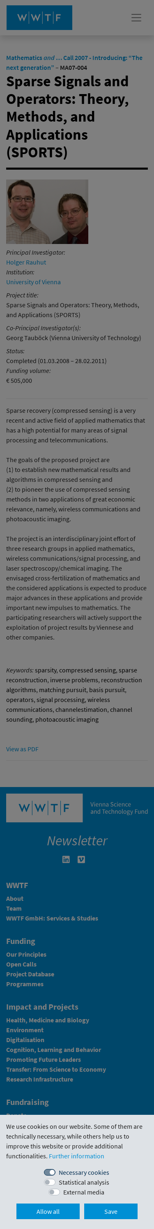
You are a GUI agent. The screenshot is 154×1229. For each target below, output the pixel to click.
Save (110, 1211)
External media (83, 1192)
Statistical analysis (84, 1182)
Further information (76, 1156)
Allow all (48, 1211)
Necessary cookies (84, 1172)
